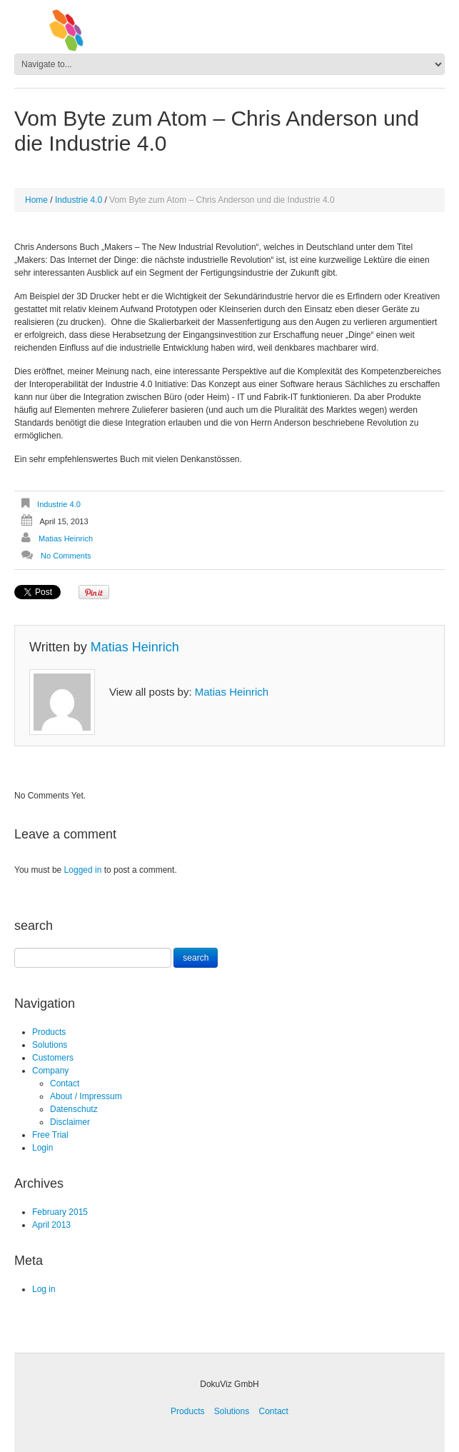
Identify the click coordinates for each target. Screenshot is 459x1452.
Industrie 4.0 (78, 200)
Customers (53, 1058)
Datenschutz (74, 1109)
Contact (64, 1083)
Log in (44, 1289)
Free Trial (50, 1135)
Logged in (83, 870)
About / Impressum (86, 1096)
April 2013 (51, 1225)
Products (49, 1032)
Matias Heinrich (66, 538)
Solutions (49, 1045)
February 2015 (60, 1212)
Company (50, 1071)
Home (36, 200)
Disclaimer (70, 1122)
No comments (66, 555)
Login (42, 1148)
